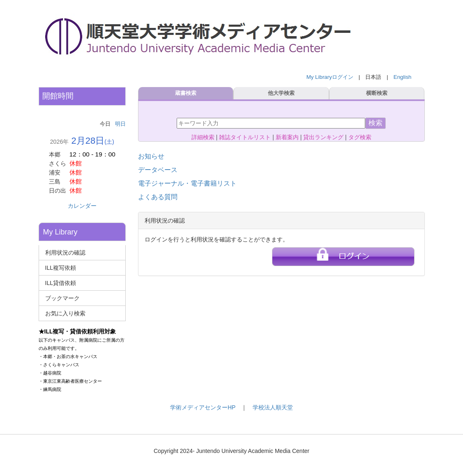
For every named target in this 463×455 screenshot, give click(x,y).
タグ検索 (359, 137)
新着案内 (287, 137)
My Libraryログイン (329, 77)
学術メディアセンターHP (202, 407)
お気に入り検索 (65, 313)
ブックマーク (62, 298)
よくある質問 (157, 196)
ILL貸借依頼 (60, 283)
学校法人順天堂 (273, 407)
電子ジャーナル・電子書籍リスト (187, 183)
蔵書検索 (185, 93)
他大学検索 (281, 93)
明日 (120, 124)
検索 (375, 123)
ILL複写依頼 (60, 267)
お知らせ (151, 156)
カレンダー (82, 205)
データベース (157, 169)
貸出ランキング (323, 137)
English (403, 77)
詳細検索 (202, 137)
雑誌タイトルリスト (245, 137)
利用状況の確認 (65, 252)
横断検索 (376, 93)
